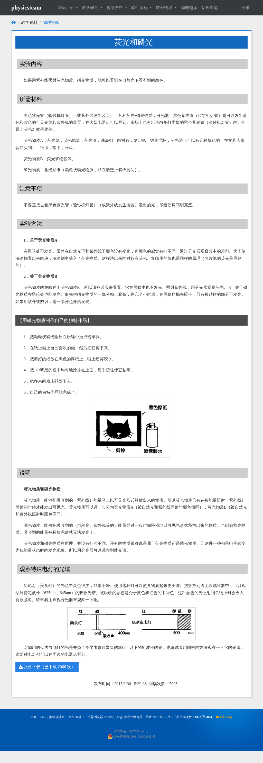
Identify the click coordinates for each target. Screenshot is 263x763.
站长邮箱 (224, 717)
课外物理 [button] (164, 7)
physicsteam (26, 7)
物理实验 (51, 22)
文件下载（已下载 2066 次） (47, 667)
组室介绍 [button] (66, 7)
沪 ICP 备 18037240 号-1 (130, 731)
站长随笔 (209, 7)
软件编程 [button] (140, 7)
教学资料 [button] (115, 7)
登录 (245, 7)
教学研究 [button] (90, 7)
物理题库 (189, 7)
